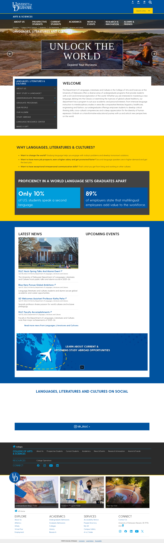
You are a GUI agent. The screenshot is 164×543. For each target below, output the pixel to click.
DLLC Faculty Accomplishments (34, 312)
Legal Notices (90, 541)
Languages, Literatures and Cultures (72, 27)
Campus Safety (89, 529)
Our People (22, 107)
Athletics (18, 523)
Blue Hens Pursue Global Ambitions (36, 285)
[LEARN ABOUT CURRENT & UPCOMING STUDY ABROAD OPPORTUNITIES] (82, 352)
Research (52, 532)
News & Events (91, 22)
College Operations (44, 460)
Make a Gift (23, 126)
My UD (86, 526)
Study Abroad (24, 117)
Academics (75, 21)
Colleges (52, 526)
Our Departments (54, 27)
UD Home (16, 27)
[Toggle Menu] (55, 88)
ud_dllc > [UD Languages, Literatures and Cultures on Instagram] (82, 426)
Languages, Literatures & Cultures (30, 82)
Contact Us (122, 520)
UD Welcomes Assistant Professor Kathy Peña (41, 298)
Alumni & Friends (129, 22)
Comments (82, 541)
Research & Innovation (112, 22)
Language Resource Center (31, 122)
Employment (19, 532)
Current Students (56, 22)
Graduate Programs (27, 103)
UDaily (17, 526)
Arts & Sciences (23, 16)
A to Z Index (88, 532)
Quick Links (141, 11)
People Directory (90, 523)
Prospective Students (39, 22)
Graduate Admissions (57, 523)
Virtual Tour (19, 529)
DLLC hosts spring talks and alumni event (39, 271)
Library (52, 529)
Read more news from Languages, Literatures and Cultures (51, 325)
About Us (19, 21)
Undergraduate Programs (30, 98)
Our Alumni (22, 112)
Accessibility (98, 541)
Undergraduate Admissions (59, 520)
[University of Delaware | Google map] (123, 526)
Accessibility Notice (91, 520)
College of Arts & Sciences (29, 27)
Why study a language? (29, 93)
